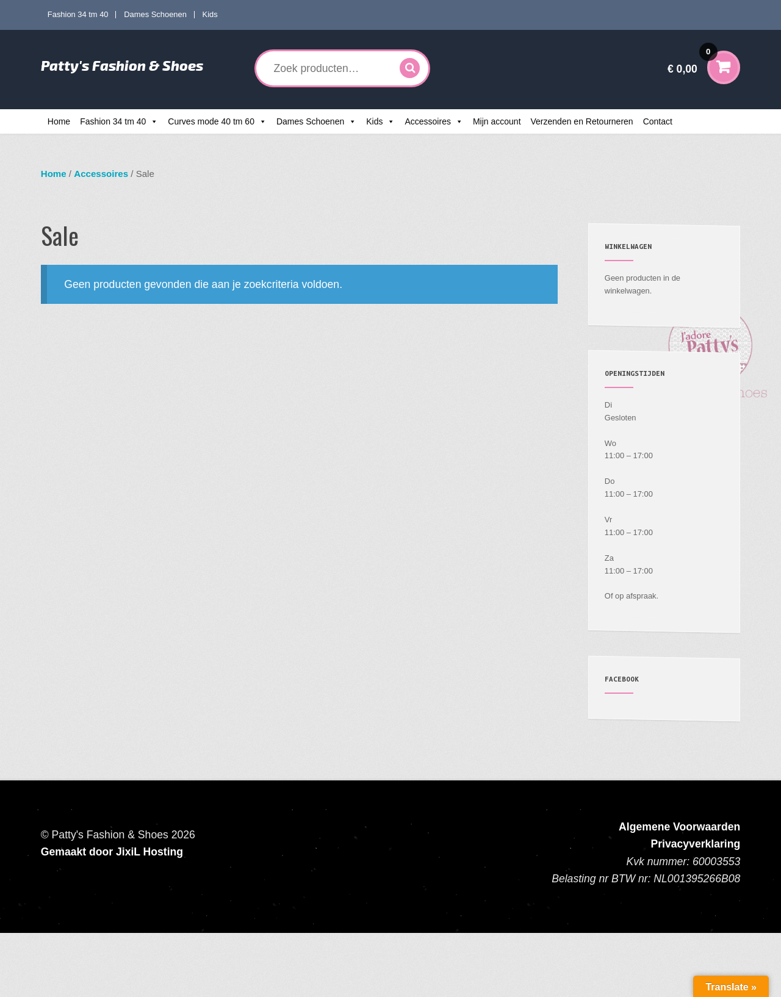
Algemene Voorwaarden (679, 827)
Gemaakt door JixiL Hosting (112, 852)
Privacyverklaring (696, 844)
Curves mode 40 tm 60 (211, 121)
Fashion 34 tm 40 (78, 14)
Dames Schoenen (155, 14)
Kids (210, 14)
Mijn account (497, 121)
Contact (657, 121)
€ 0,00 (693, 60)
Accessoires (427, 121)
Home (59, 121)
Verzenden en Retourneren (582, 121)
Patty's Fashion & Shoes (122, 65)
